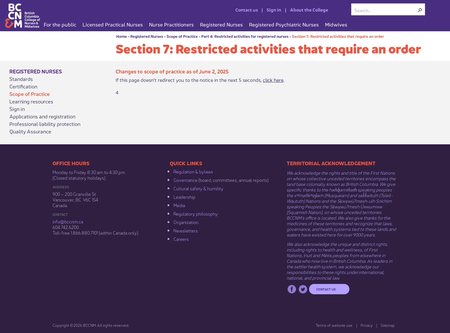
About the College (309, 9)
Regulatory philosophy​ (195, 213)
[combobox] (385, 10)
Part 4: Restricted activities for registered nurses (244, 36)
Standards (21, 78)
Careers (181, 238)
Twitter (303, 289)
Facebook (292, 289)
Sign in (274, 9)
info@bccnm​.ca (67, 221)
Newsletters (185, 230)
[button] (420, 10)
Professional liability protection (44, 123)
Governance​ (185, 179)
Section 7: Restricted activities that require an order (338, 36)
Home (121, 36)
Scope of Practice (182, 36)
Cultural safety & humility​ (198, 188)
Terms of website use (334, 325)
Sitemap (388, 325)
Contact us (246, 9)
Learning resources (31, 101)
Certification (23, 86)
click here (273, 79)
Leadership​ (184, 196)
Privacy (366, 325)
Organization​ (185, 221)
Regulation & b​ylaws (193, 171)
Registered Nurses (146, 36)
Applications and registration (42, 116)
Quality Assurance (30, 131)
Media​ (179, 204)
